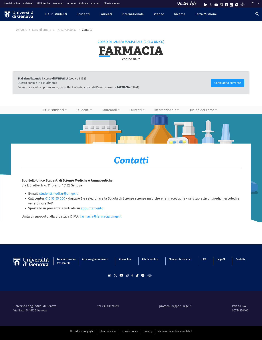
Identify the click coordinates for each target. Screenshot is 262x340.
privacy (148, 331)
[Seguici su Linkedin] (206, 4)
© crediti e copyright (82, 331)
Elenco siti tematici (180, 259)
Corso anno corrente (227, 83)
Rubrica (83, 3)
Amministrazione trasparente (64, 261)
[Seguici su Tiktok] (231, 4)
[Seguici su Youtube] (216, 4)
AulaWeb (28, 3)
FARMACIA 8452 (66, 30)
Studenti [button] (82, 110)
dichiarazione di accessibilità (175, 331)
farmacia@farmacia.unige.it (101, 216)
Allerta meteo (112, 3)
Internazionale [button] (165, 110)
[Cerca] (257, 14)
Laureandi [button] (109, 110)
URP (204, 259)
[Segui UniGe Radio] (242, 4)
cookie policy (130, 331)
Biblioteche (43, 3)
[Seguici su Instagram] (221, 4)
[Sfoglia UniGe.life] (188, 3)
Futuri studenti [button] (53, 110)
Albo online (125, 259)
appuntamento (92, 208)
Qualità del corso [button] (201, 110)
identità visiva (108, 331)
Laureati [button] (135, 110)
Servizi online (12, 3)
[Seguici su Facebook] (226, 4)
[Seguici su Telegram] (237, 4)
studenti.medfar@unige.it (58, 193)
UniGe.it (21, 30)
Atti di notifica (150, 259)
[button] (56, 14)
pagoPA (221, 259)
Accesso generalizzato (95, 259)
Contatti (95, 3)
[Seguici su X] (211, 4)
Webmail (58, 3)
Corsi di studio (41, 30)
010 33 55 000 (55, 198)
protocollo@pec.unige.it (175, 306)
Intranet (71, 3)
